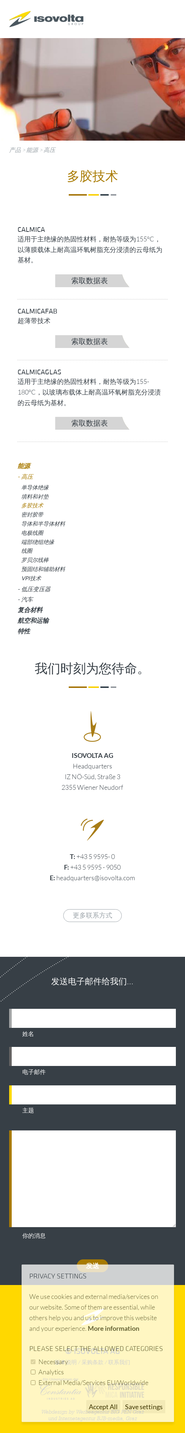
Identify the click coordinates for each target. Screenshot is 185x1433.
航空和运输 (33, 620)
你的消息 (34, 1236)
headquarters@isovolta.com (95, 878)
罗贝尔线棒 (35, 559)
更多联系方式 (92, 915)
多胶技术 (32, 505)
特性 (24, 631)
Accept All (103, 1407)
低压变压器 (35, 588)
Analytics (51, 1372)
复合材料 (30, 610)
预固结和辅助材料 (43, 569)
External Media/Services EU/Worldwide (93, 1382)
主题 (28, 1110)
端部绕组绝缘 (37, 541)
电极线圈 (32, 532)
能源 (32, 149)
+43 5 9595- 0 (95, 856)
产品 (15, 149)
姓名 (28, 1034)
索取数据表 (89, 281)
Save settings (144, 1407)
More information (113, 1328)
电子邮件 (34, 1072)
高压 (49, 149)
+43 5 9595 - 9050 (95, 867)
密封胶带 (32, 514)
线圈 (26, 550)
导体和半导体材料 (43, 523)
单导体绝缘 (35, 487)
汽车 (27, 599)
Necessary (53, 1362)
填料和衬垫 (35, 496)
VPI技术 (31, 578)
